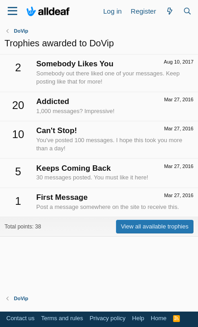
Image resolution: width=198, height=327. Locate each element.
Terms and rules (62, 318)
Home (159, 318)
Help (138, 318)
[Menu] (12, 11)
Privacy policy (108, 318)
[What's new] (169, 11)
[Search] (187, 11)
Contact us (20, 318)
